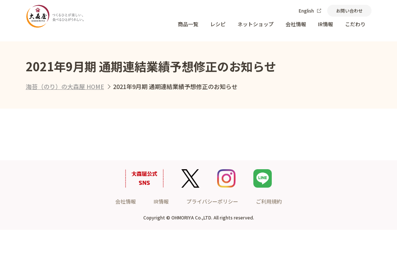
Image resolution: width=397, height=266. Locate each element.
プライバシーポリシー (212, 201)
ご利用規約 (269, 201)
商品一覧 (188, 24)
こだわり (355, 24)
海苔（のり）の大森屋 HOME (65, 86)
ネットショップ (255, 24)
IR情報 (325, 24)
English (310, 10)
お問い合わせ (349, 10)
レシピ (218, 24)
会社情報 (295, 24)
